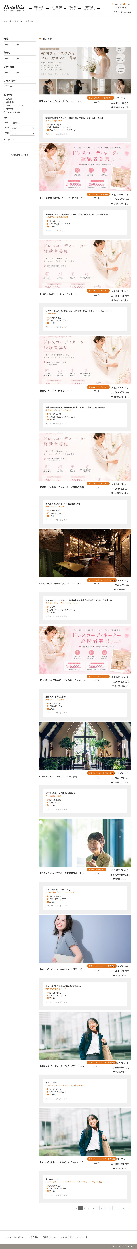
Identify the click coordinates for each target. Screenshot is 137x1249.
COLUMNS (72, 8)
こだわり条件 (10, 80)
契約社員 (9, 102)
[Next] (129, 1208)
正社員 (8, 98)
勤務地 (7, 52)
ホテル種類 (9, 66)
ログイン (128, 4)
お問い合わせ (84, 1237)
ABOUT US (89, 8)
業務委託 (9, 109)
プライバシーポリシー (16, 1237)
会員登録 (116, 4)
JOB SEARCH (39, 8)
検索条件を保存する (19, 155)
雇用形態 (8, 94)
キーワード (9, 139)
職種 (6, 38)
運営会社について (50, 1237)
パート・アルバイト (13, 105)
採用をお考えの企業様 (122, 12)
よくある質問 (121, 7)
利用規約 (34, 1237)
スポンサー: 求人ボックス (56, 134)
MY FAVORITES (56, 8)
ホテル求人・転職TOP (13, 21)
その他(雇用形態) (12, 112)
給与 (6, 117)
